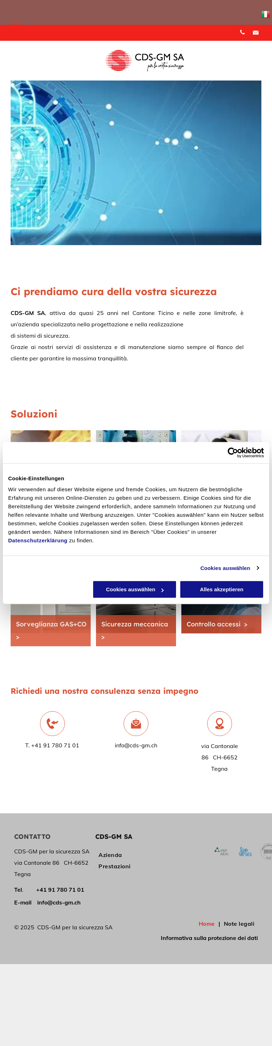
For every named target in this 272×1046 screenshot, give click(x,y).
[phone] (242, 33)
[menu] (15, 27)
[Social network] (255, 33)
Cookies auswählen (225, 568)
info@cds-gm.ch (136, 745)
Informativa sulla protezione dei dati (209, 937)
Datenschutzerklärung (38, 540)
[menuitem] (123, 854)
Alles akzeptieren (222, 589)
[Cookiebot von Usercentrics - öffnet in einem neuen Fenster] (233, 452)
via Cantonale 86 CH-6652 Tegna (219, 757)
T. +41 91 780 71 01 (52, 745)
